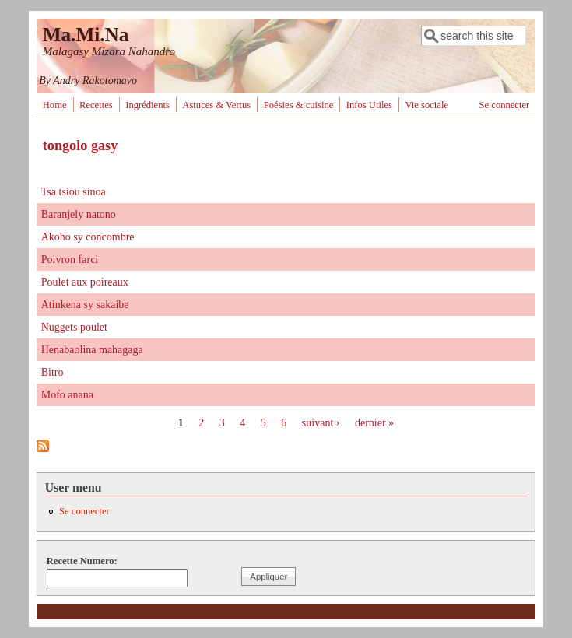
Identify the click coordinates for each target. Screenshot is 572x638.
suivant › (321, 423)
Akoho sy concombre (88, 237)
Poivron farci (69, 259)
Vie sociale (426, 105)
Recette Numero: (82, 561)
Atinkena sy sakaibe (85, 304)
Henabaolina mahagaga (92, 350)
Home (55, 105)
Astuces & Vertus (216, 105)
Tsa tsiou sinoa (73, 192)
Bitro (52, 372)
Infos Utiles (369, 105)
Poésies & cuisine (299, 105)
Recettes (96, 105)
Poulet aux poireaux (84, 282)
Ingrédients (147, 105)
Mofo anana (67, 395)
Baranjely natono (78, 214)
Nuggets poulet (74, 327)
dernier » (374, 423)
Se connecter (504, 105)
